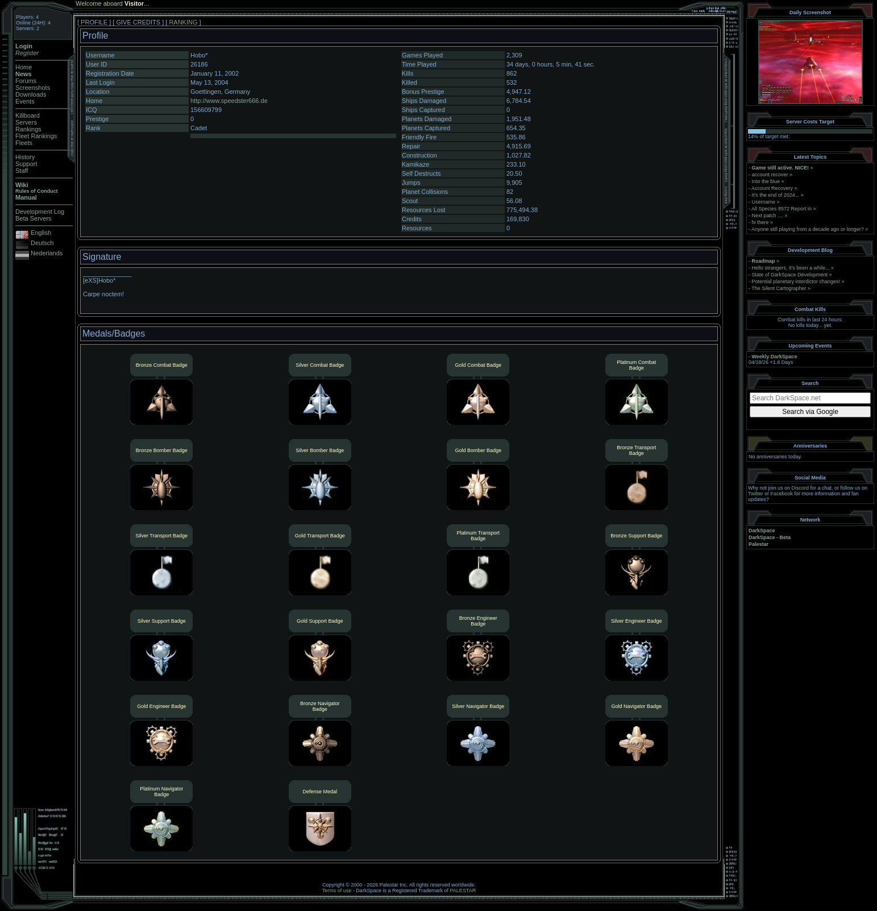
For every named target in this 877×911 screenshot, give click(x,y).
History (25, 157)
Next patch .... (768, 215)
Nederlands (47, 253)
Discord (800, 488)
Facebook (782, 493)
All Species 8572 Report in (781, 209)
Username (764, 202)
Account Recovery (772, 188)
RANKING (183, 22)
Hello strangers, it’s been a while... (791, 268)
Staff (21, 170)
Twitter (755, 493)
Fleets (23, 142)
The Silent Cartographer (778, 288)
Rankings (28, 129)
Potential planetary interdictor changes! (796, 281)
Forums (25, 80)
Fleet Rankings (36, 135)
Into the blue (766, 181)
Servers (26, 122)
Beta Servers (33, 218)
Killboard (27, 115)
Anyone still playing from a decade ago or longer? (807, 229)
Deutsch (42, 242)
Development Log (39, 211)
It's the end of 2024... (776, 195)
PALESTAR (463, 890)
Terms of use (337, 890)
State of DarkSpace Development (790, 275)
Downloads (30, 94)
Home (23, 67)
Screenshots (32, 87)
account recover (770, 174)
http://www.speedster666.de (229, 100)
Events (25, 101)
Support (26, 163)
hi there (760, 222)
